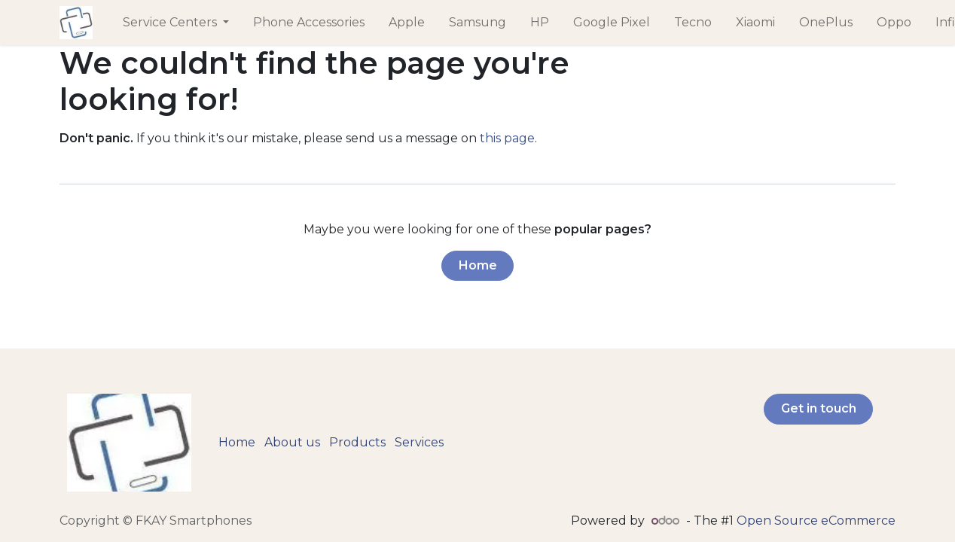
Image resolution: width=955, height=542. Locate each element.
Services (419, 442)
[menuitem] (176, 23)
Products (357, 442)
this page (507, 138)
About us (292, 442)
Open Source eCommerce (816, 520)
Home (478, 265)
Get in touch (818, 408)
